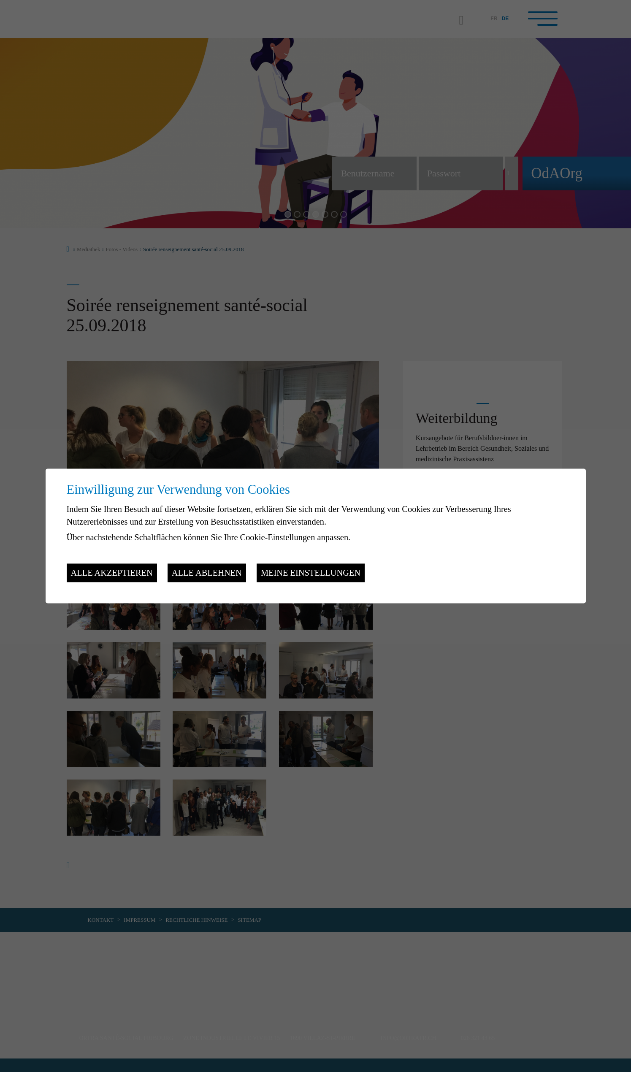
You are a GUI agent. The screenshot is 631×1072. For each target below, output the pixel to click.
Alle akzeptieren (112, 572)
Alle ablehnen (207, 572)
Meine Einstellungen (310, 572)
